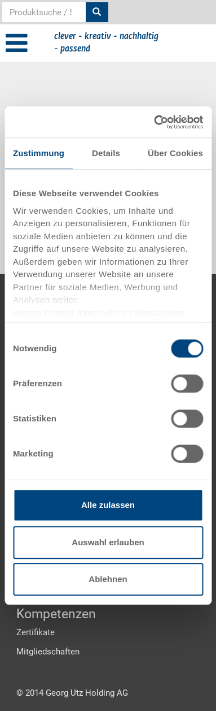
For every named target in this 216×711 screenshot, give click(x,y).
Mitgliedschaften (48, 652)
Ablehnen (108, 579)
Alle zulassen (108, 505)
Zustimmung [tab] (38, 153)
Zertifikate (35, 632)
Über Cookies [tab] (175, 153)
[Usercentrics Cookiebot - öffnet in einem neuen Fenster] (154, 122)
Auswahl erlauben (108, 542)
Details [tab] (106, 153)
